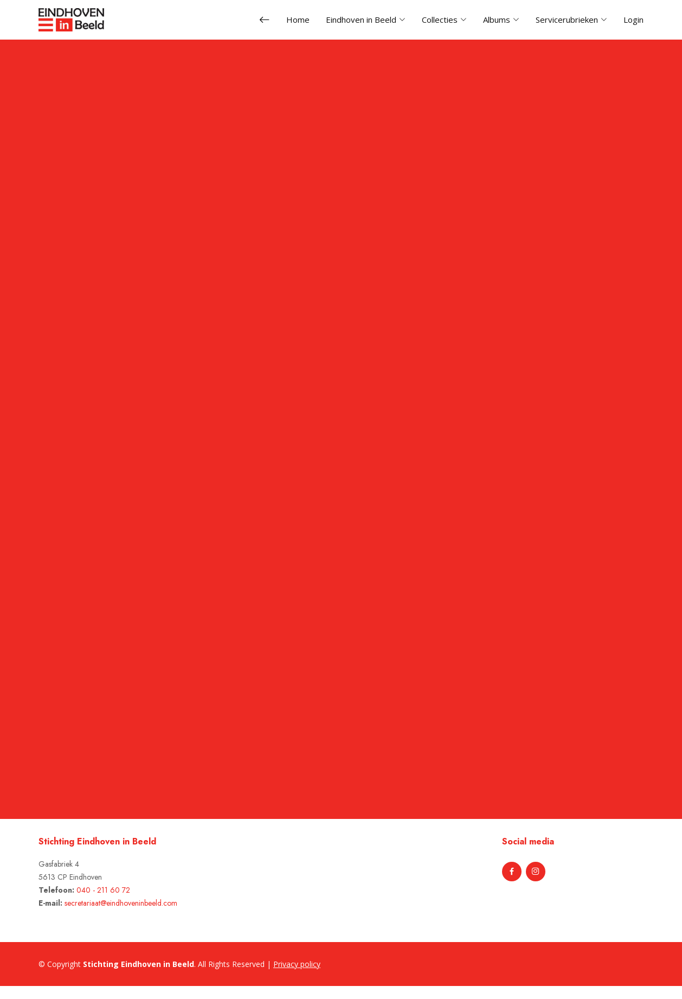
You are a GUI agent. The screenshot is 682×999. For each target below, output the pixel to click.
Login (633, 19)
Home (298, 19)
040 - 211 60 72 (103, 890)
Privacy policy (296, 964)
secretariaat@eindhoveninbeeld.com (121, 903)
